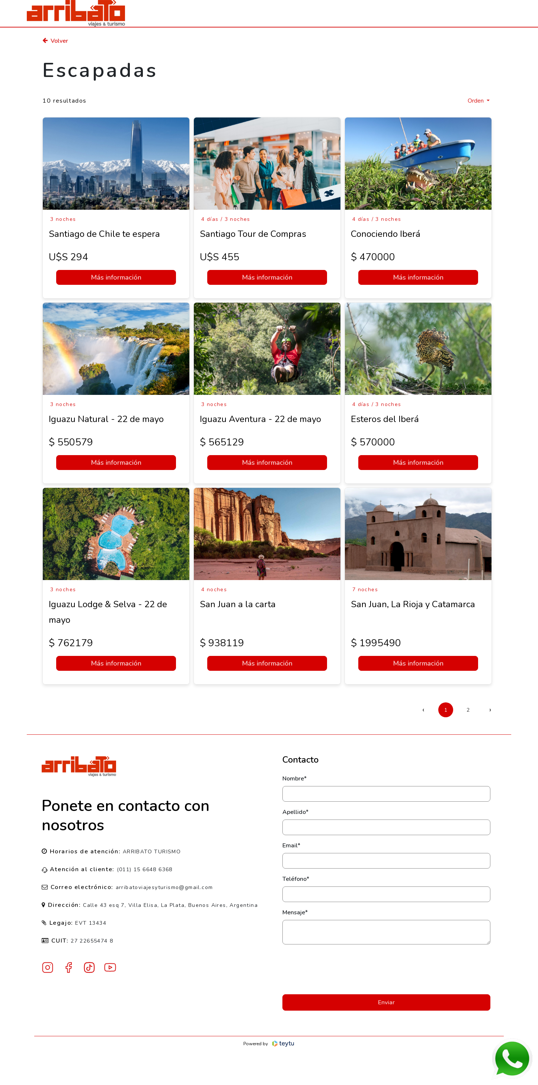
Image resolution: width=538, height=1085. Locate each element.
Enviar (386, 1002)
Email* (291, 845)
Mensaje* (295, 912)
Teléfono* (295, 879)
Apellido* (295, 812)
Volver (55, 41)
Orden (476, 101)
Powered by (269, 1043)
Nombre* (294, 779)
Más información (116, 277)
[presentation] (386, 969)
